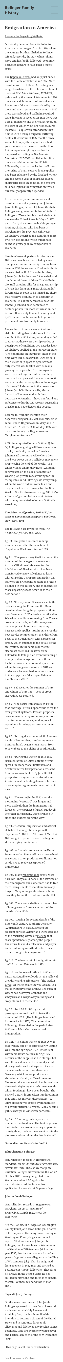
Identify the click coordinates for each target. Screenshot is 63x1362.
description (11, 345)
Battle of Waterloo (26, 81)
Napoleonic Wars (20, 77)
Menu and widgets (54, 13)
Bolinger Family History (19, 10)
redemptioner (31, 874)
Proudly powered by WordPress (20, 1358)
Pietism (41, 935)
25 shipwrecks (41, 341)
